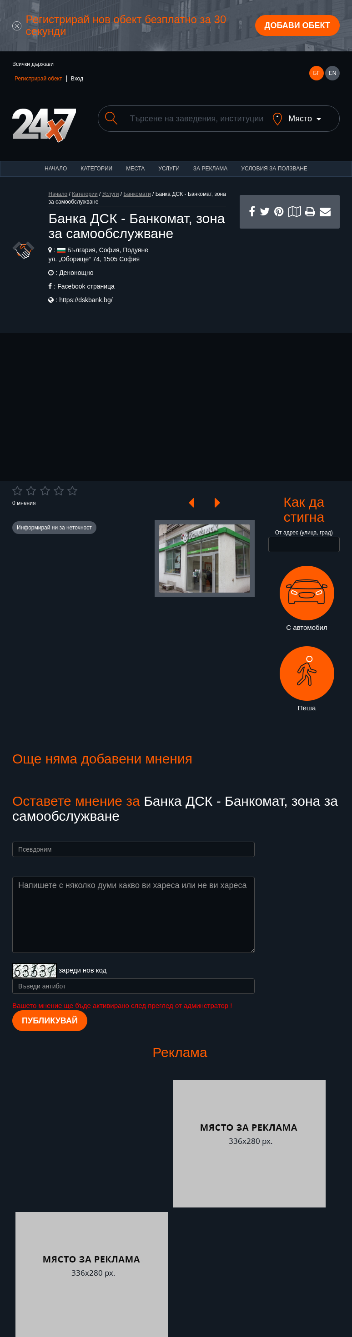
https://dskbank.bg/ (86, 300)
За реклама (210, 168)
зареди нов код (82, 970)
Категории (96, 168)
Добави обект (297, 25)
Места (135, 168)
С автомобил (307, 598)
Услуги (169, 168)
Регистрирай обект (38, 78)
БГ (316, 73)
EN (333, 73)
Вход (77, 78)
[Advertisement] (290, 274)
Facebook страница (86, 286)
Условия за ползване (274, 168)
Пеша (307, 679)
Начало (56, 168)
